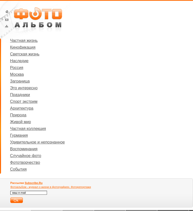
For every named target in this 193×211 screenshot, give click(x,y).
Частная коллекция (28, 128)
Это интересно (23, 88)
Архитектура (21, 108)
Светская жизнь (24, 54)
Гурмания (19, 135)
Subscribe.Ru (33, 182)
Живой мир (20, 122)
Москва (17, 74)
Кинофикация (22, 47)
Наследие (19, 61)
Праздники (20, 95)
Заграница (20, 81)
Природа (18, 115)
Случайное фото (25, 156)
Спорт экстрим (23, 101)
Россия (16, 67)
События (18, 169)
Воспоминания (23, 149)
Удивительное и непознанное (37, 142)
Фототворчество (25, 162)
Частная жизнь (24, 40)
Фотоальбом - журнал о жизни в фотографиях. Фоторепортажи (50, 186)
